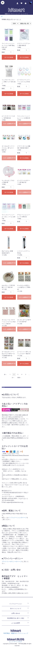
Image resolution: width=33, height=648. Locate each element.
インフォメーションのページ (17, 517)
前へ (5, 374)
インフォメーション (19, 604)
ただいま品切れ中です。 (9, 123)
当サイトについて (19, 608)
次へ (13, 377)
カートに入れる (8, 57)
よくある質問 (20, 623)
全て (2, 16)
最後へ (19, 377)
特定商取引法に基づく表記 (18, 618)
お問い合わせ (20, 613)
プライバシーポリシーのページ (11, 561)
